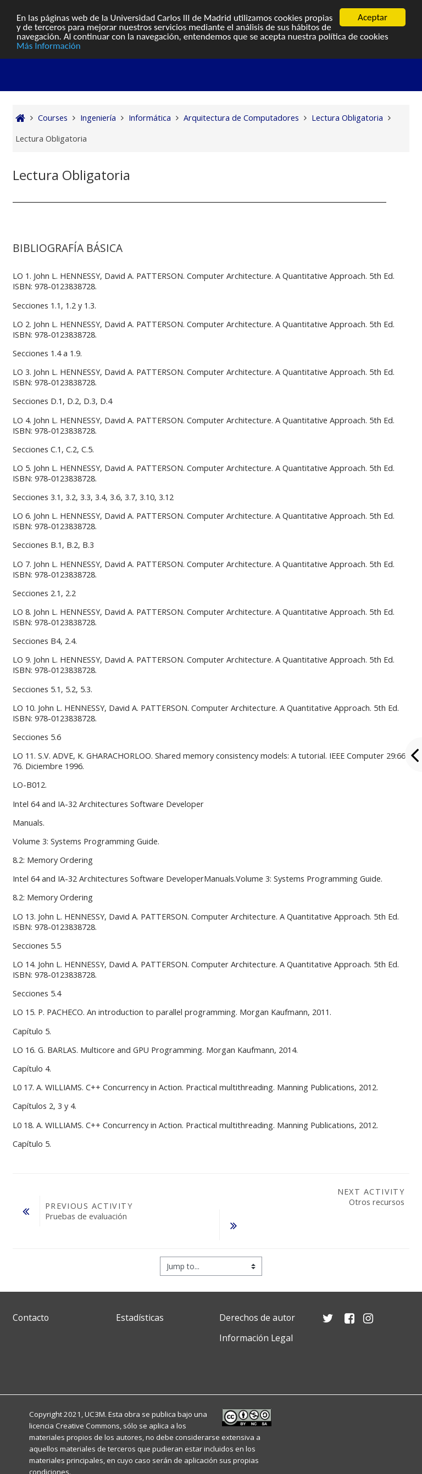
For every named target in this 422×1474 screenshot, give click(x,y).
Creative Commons (87, 1426)
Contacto (31, 1318)
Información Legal (256, 1338)
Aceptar (372, 17)
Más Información (48, 45)
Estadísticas (140, 1318)
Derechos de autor (257, 1318)
